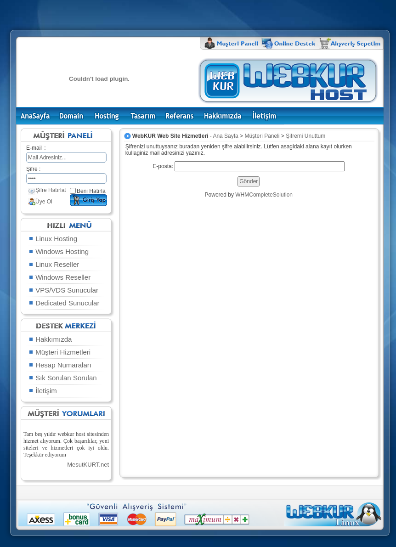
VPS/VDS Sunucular (63, 290)
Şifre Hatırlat (50, 190)
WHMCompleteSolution (264, 195)
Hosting (106, 115)
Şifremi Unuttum (305, 136)
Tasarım (143, 115)
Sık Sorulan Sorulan (62, 378)
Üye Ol (43, 201)
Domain (71, 115)
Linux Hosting (52, 238)
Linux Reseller (53, 264)
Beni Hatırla (91, 191)
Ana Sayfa (35, 115)
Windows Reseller (59, 277)
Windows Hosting (58, 251)
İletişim (265, 115)
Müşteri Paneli (261, 136)
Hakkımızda (222, 115)
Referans (179, 115)
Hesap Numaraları (59, 365)
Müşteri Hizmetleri (59, 352)
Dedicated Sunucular (63, 303)
